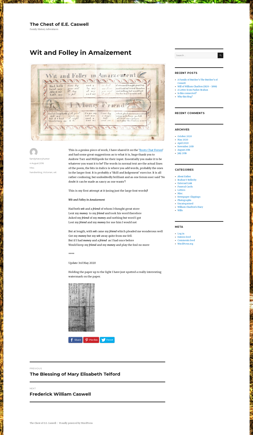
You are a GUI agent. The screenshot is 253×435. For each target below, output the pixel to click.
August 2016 (183, 150)
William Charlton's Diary (190, 207)
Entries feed (184, 237)
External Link (184, 183)
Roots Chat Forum (150, 150)
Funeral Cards (185, 186)
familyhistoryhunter (40, 158)
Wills (180, 210)
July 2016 (182, 153)
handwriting (36, 172)
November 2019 (185, 146)
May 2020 (182, 139)
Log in (180, 233)
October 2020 (184, 136)
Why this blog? (185, 96)
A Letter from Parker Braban (192, 90)
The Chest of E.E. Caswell (59, 24)
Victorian (47, 172)
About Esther (184, 176)
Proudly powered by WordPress (76, 423)
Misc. (32, 167)
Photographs (184, 200)
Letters (181, 190)
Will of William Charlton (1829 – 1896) (197, 86)
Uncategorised (185, 203)
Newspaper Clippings (188, 196)
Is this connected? (187, 93)
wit (54, 172)
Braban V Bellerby (187, 180)
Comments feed (186, 240)
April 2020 (183, 143)
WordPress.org (185, 243)
